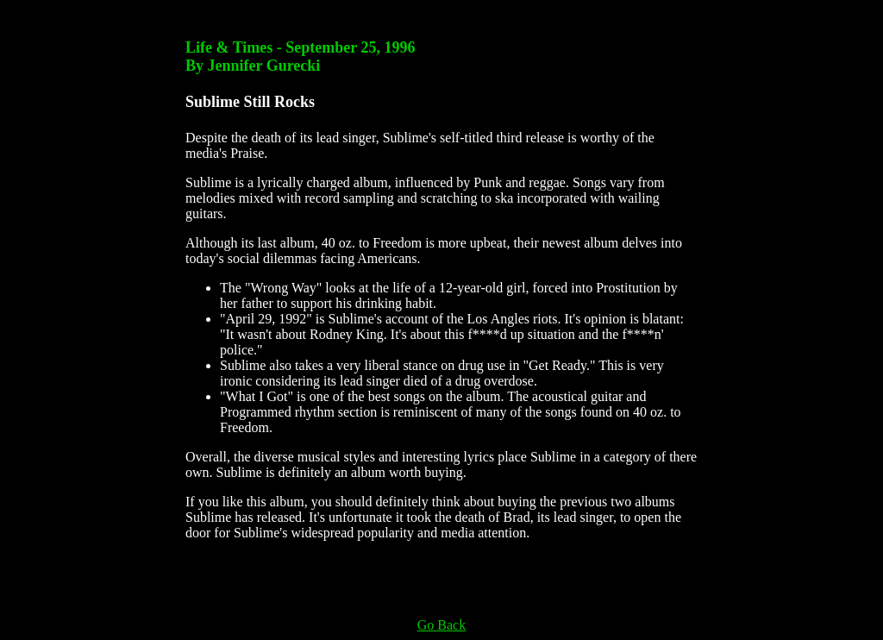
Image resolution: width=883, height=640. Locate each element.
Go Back (441, 625)
